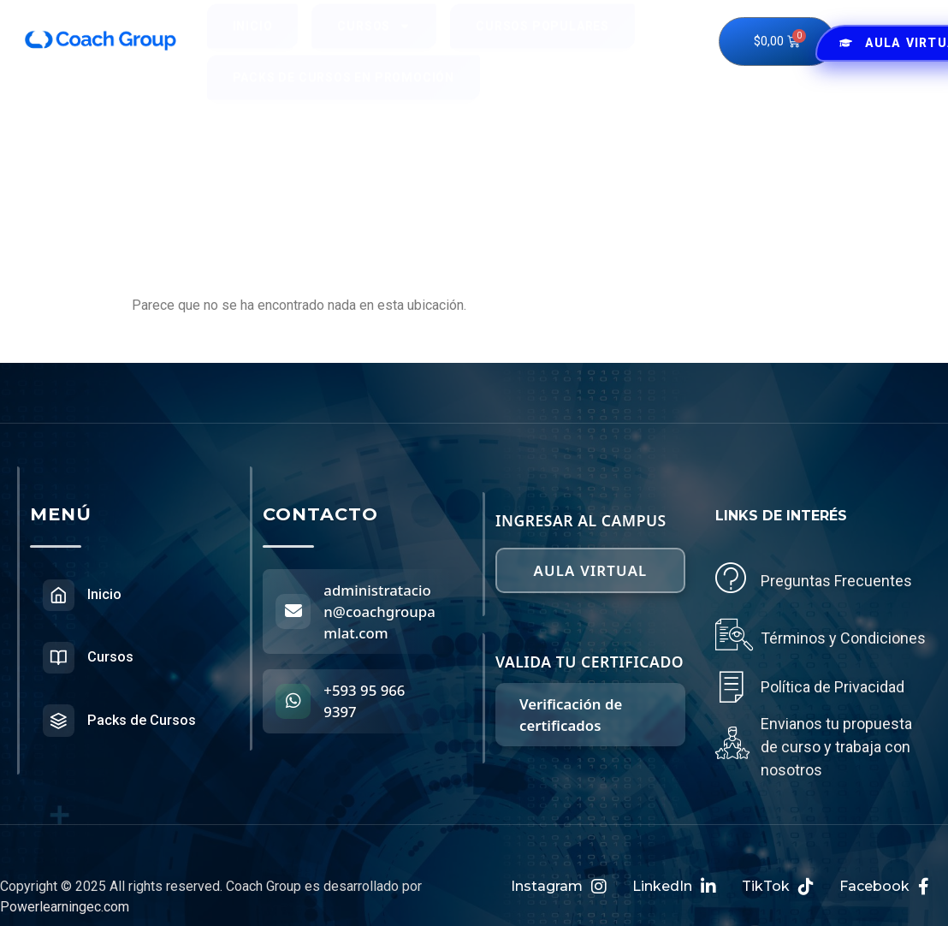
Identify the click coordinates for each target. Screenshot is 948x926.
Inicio (253, 41)
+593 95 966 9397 (366, 700)
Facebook (884, 886)
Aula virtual (591, 564)
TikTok (778, 886)
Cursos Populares (542, 41)
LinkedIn (674, 886)
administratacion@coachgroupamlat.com (381, 611)
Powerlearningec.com (64, 907)
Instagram (559, 886)
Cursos (374, 41)
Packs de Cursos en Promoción (343, 92)
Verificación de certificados (570, 703)
